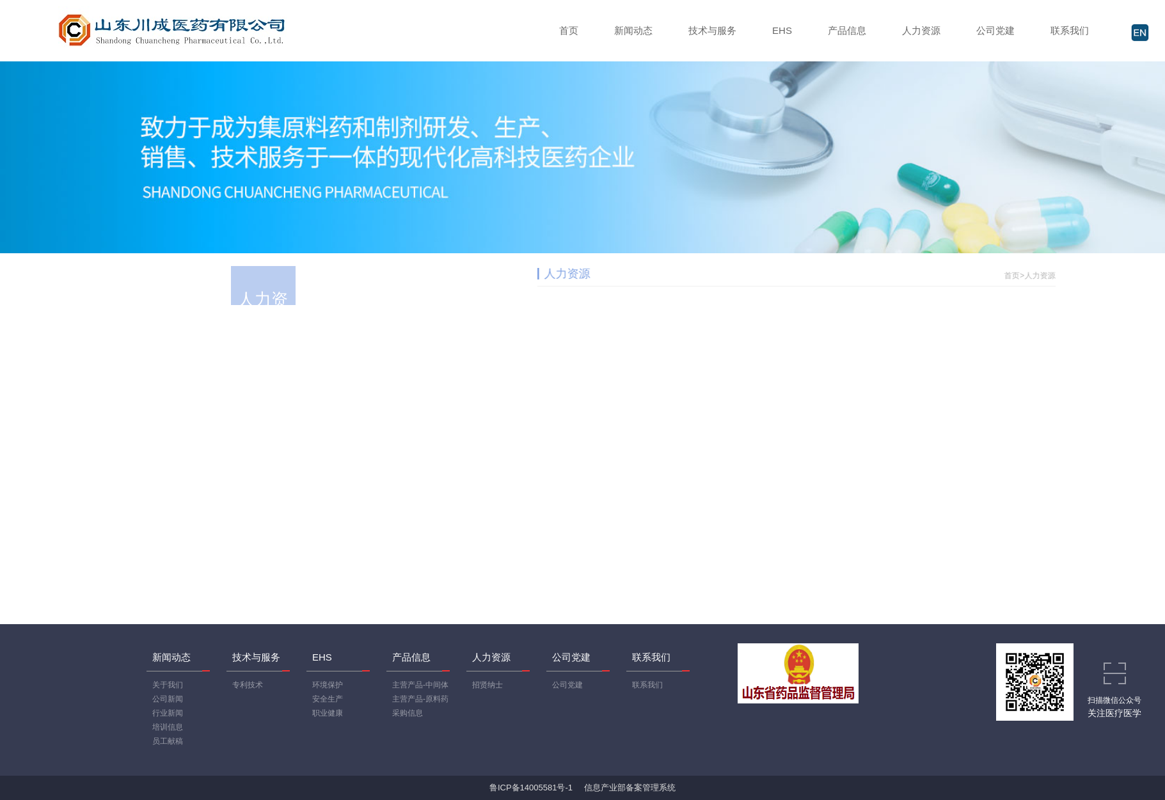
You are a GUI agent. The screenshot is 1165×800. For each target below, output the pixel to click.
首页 (568, 30)
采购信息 (407, 713)
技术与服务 (712, 30)
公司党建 (995, 30)
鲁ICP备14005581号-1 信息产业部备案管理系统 (582, 787)
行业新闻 (167, 713)
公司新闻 (167, 698)
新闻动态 (633, 30)
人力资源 (921, 30)
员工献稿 (167, 741)
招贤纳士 (487, 684)
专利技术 (247, 684)
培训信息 (167, 727)
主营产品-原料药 (420, 698)
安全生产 (327, 698)
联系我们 (1069, 30)
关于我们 (167, 684)
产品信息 (847, 30)
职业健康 (327, 713)
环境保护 (327, 684)
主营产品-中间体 (420, 684)
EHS (782, 30)
